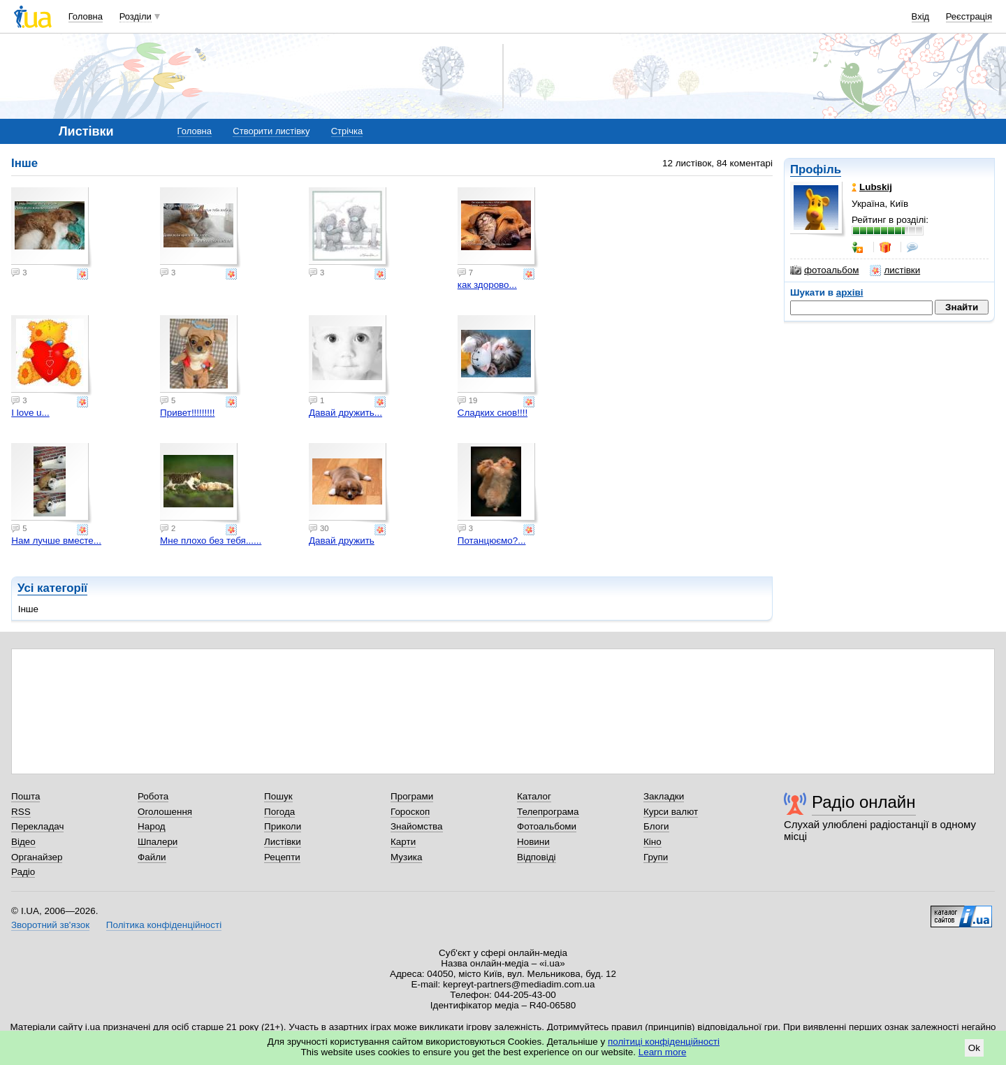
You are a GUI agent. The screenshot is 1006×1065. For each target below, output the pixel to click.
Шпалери (157, 841)
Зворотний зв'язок (50, 925)
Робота (153, 796)
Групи (655, 857)
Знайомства (417, 826)
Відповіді (536, 857)
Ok (974, 1048)
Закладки (663, 796)
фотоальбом (824, 270)
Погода (279, 811)
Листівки (282, 841)
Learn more (663, 1052)
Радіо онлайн (864, 801)
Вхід (921, 16)
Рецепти (282, 857)
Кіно (652, 841)
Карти (403, 841)
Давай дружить (341, 540)
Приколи (282, 826)
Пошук (278, 796)
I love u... (30, 412)
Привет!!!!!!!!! (187, 412)
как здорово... (487, 285)
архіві (849, 292)
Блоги (656, 826)
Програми (412, 796)
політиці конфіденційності (664, 1041)
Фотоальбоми (546, 826)
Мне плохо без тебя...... (210, 540)
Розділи (135, 16)
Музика (406, 857)
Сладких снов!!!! (492, 412)
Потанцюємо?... (492, 540)
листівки (895, 270)
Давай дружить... (345, 412)
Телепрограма (548, 811)
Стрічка (347, 131)
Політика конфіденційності (163, 925)
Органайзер (36, 857)
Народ (152, 826)
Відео (23, 841)
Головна (85, 16)
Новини (533, 841)
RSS (21, 811)
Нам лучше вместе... (56, 540)
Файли (152, 857)
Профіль (815, 169)
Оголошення (165, 811)
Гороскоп (410, 811)
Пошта (25, 796)
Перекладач (37, 826)
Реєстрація (969, 16)
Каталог (534, 796)
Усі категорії (52, 588)
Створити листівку (271, 131)
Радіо (23, 872)
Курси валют (670, 811)
